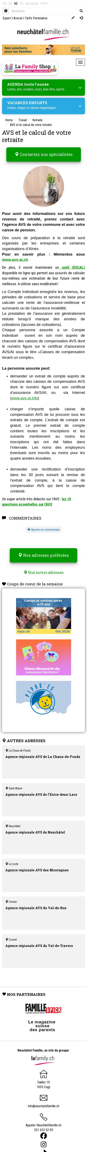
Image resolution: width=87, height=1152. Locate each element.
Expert (7, 18)
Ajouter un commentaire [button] (44, 530)
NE (16, 4)
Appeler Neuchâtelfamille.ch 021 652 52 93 (43, 1124)
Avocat (17, 18)
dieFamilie (31, 4)
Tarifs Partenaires (36, 18)
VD (5, 4)
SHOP (44, 4)
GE (10, 4)
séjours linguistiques (43, 108)
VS (21, 4)
